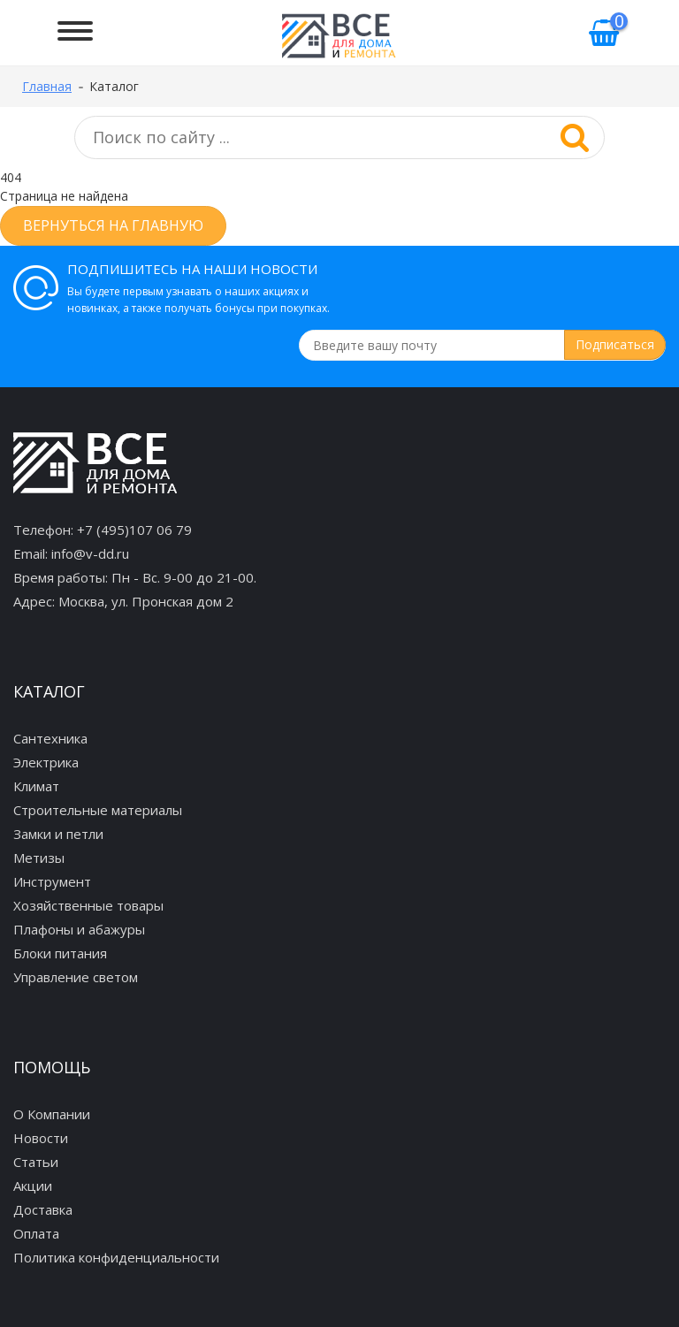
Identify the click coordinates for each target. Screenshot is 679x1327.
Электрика (46, 762)
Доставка (42, 1209)
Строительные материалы (97, 810)
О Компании (51, 1114)
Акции (32, 1185)
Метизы (39, 857)
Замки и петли (58, 834)
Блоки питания (60, 953)
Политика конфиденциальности (116, 1257)
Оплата (36, 1233)
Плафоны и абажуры (79, 929)
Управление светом (75, 977)
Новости (40, 1138)
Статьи (35, 1162)
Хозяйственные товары (88, 905)
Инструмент (52, 881)
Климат (36, 786)
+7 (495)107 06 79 (134, 529)
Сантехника (50, 738)
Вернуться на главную (113, 225)
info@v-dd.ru (90, 553)
